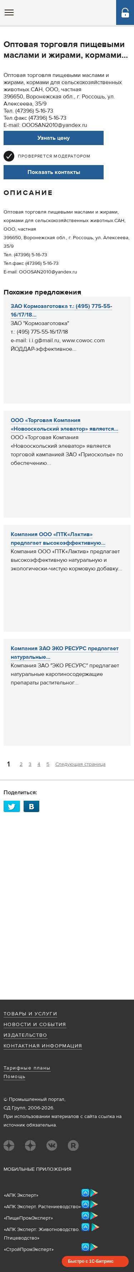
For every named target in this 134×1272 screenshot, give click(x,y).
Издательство (26, 1035)
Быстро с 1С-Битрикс (91, 1261)
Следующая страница (80, 764)
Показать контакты (54, 172)
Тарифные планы (27, 1068)
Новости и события (35, 1024)
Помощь (14, 1076)
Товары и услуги (30, 1014)
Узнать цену (54, 138)
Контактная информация (43, 1046)
